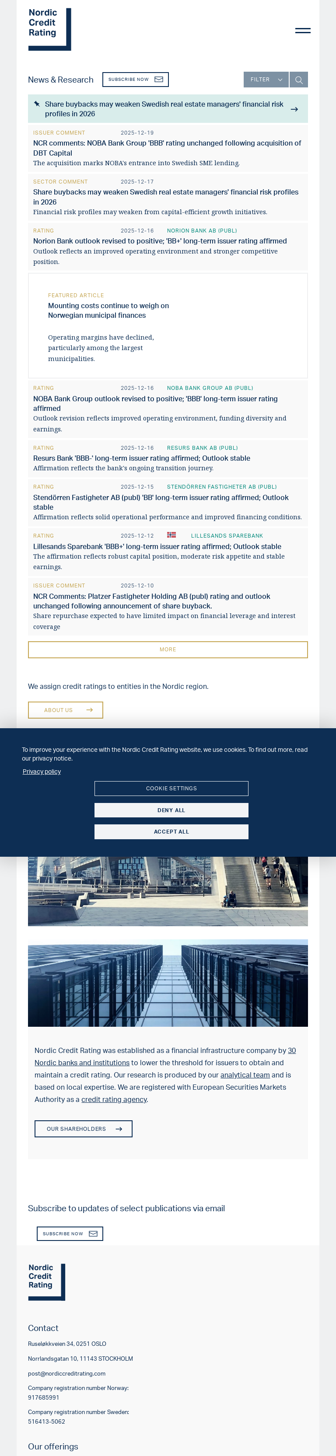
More (168, 647)
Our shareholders (84, 1126)
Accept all (171, 831)
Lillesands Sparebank (227, 534)
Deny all (172, 810)
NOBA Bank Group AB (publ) (210, 387)
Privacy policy (42, 771)
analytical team (245, 1072)
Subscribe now (136, 79)
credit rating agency (114, 1096)
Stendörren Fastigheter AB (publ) (222, 485)
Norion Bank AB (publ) (202, 229)
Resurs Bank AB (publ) (202, 446)
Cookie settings (171, 788)
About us (62, 707)
